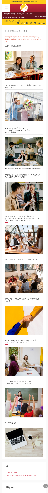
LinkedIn (44, 23)
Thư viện (22, 17)
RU (10, 21)
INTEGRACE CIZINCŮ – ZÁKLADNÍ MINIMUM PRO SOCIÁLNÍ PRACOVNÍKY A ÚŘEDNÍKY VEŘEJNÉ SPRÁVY (23, 218)
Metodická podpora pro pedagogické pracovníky (18, 383)
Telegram (39, 23)
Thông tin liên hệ (9, 14)
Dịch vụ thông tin (11, 17)
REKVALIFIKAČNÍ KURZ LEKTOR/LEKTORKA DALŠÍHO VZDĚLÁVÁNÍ (18, 130)
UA (13, 21)
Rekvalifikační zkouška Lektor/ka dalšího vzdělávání (22, 176)
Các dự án (20, 14)
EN (7, 21)
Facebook (26, 23)
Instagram (31, 23)
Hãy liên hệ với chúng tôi (18, 23)
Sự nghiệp (29, 14)
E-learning (10, 423)
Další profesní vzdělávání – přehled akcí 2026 (24, 86)
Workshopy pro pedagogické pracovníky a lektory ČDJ (20, 341)
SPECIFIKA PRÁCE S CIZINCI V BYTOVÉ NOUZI (22, 300)
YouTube (35, 23)
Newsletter (22, 23)
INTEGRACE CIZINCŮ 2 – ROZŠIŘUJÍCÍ (22, 260)
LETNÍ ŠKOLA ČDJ (13, 46)
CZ (4, 21)
